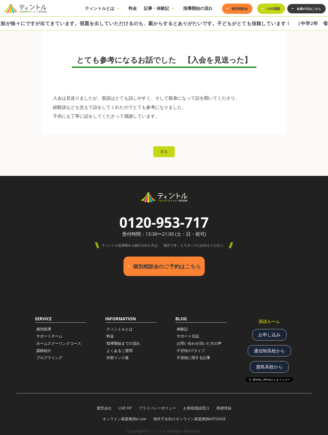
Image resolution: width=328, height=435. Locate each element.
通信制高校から (269, 348)
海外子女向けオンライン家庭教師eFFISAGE (189, 416)
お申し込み (269, 333)
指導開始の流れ (196, 8)
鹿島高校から (269, 364)
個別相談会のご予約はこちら (167, 265)
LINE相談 (271, 8)
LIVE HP (125, 405)
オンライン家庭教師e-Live (124, 416)
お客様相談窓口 (196, 405)
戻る (164, 151)
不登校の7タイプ (191, 348)
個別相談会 (238, 8)
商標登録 (223, 405)
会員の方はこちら (308, 8)
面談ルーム (269, 319)
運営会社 (104, 405)
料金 (131, 8)
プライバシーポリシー (157, 405)
